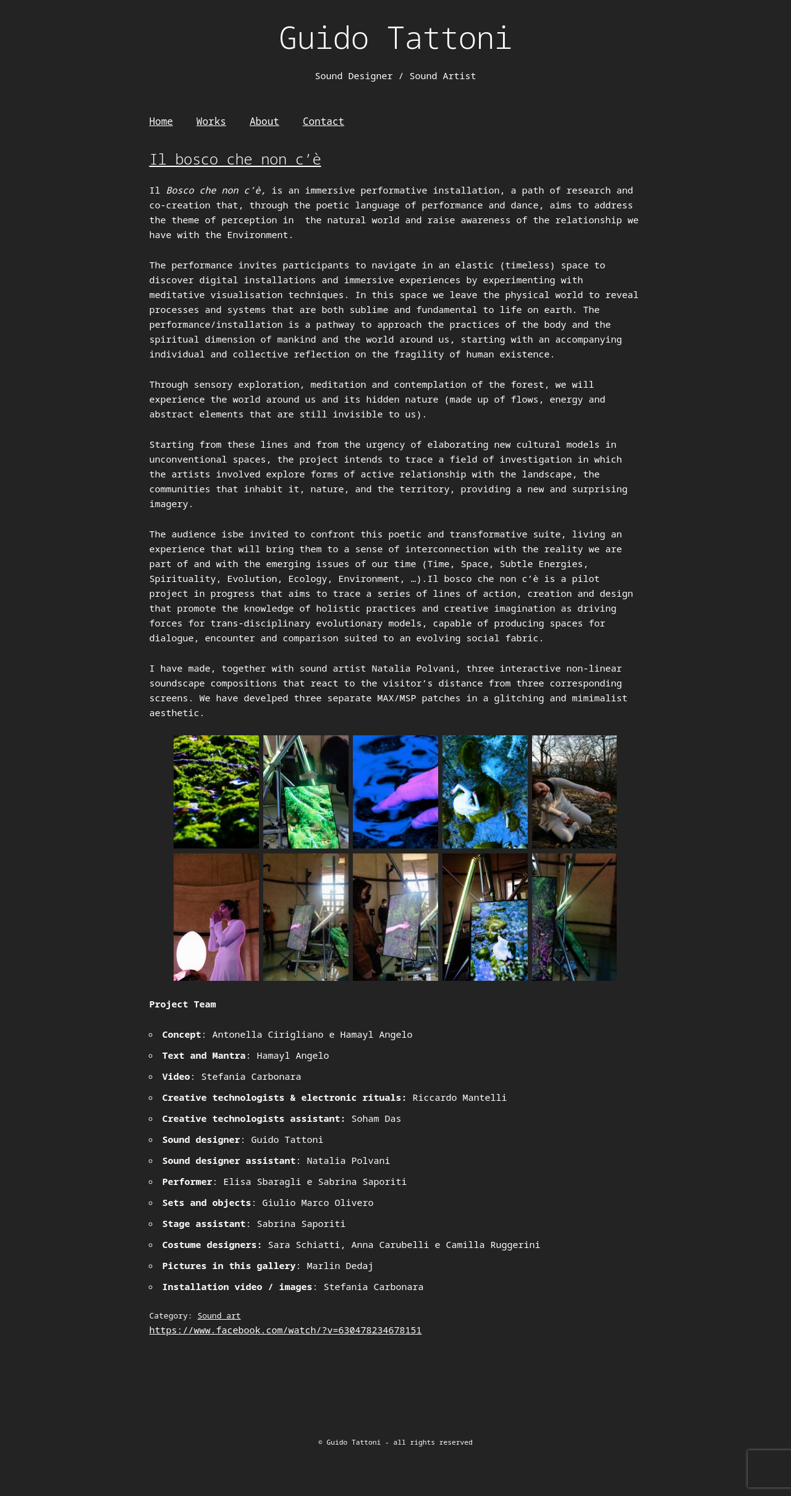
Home (160, 121)
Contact (323, 121)
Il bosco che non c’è (235, 158)
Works (211, 121)
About (264, 121)
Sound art (218, 1315)
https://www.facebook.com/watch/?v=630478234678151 (285, 1329)
